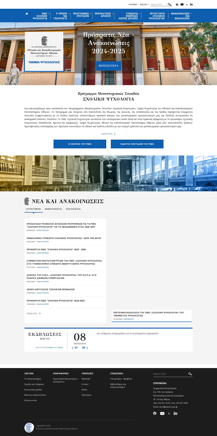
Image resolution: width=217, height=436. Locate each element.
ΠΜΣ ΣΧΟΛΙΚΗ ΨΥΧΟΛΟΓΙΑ (40, 16)
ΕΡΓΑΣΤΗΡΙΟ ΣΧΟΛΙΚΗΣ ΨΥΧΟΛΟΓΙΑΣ (157, 16)
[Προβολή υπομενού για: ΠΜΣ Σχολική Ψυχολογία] (48, 13)
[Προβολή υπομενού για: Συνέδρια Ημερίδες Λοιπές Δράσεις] (139, 13)
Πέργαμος (86, 394)
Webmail (86, 378)
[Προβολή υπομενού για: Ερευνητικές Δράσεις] (112, 13)
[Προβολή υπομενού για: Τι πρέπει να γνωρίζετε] (68, 13)
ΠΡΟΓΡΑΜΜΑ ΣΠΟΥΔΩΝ (81, 15)
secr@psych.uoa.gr (168, 406)
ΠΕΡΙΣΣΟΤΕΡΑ (108, 134)
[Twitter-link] (187, 4)
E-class (85, 384)
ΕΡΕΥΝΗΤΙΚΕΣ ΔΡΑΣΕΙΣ (103, 15)
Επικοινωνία (30, 399)
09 (85, 347)
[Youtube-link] (182, 4)
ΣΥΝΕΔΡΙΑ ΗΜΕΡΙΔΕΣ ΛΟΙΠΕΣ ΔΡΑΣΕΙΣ (128, 16)
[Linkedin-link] (191, 4)
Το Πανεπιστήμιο (32, 378)
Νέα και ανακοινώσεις (35, 394)
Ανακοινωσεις (53, 208)
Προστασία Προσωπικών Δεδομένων (65, 380)
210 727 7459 (182, 402)
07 (75, 347)
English (143, 4)
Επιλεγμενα (33, 208)
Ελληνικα (133, 4)
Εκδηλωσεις (73, 208)
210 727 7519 (164, 402)
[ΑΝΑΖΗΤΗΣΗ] (161, 4)
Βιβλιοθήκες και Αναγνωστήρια (118, 385)
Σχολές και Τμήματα (34, 384)
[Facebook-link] (177, 4)
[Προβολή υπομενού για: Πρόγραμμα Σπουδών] (90, 13)
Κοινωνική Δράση (33, 389)
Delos (84, 389)
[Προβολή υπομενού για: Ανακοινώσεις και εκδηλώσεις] (191, 13)
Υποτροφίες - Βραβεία (121, 378)
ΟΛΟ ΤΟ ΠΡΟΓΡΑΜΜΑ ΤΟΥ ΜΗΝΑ (49, 347)
